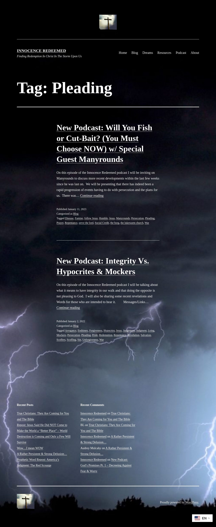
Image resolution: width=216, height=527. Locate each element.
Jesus (112, 218)
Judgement (129, 330)
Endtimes (83, 330)
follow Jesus (91, 218)
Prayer (60, 222)
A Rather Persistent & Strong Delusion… (42, 454)
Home (123, 53)
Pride (95, 335)
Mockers (61, 335)
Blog (134, 53)
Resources (164, 53)
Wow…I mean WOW (30, 448)
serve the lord (86, 222)
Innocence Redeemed (41, 50)
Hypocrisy (109, 330)
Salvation (146, 335)
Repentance (71, 222)
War (147, 222)
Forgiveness (95, 330)
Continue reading (91, 195)
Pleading (150, 218)
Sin (79, 339)
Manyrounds (123, 218)
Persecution (137, 218)
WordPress (191, 502)
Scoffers (61, 339)
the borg (114, 222)
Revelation (133, 335)
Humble (103, 218)
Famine (79, 218)
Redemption (105, 335)
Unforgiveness (90, 339)
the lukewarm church (131, 222)
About (195, 53)
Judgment (141, 330)
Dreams (147, 53)
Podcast (181, 53)
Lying (151, 330)
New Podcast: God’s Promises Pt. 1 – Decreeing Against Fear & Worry (105, 465)
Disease (69, 218)
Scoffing (71, 339)
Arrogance (70, 330)
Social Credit (102, 222)
